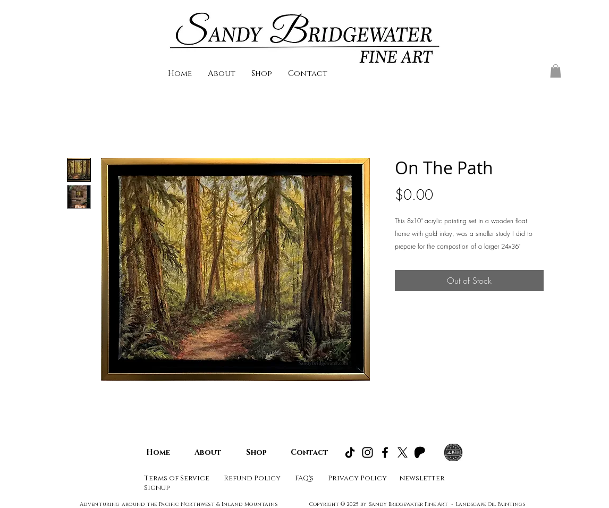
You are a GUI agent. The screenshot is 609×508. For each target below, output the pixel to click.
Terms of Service (176, 478)
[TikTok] (350, 452)
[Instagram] (367, 452)
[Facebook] (385, 452)
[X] (402, 452)
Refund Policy (252, 478)
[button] (555, 71)
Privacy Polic (355, 478)
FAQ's (305, 478)
